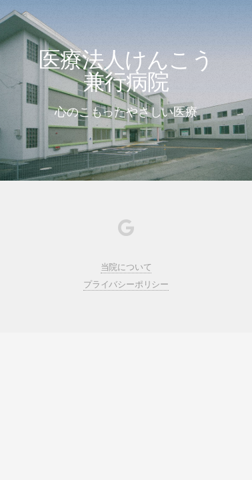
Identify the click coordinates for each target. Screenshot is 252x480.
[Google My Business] (126, 231)
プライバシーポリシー (126, 284)
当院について (126, 267)
